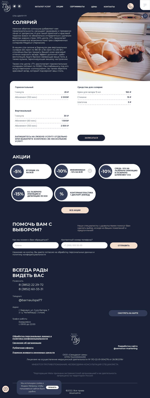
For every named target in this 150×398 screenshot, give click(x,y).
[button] (91, 138)
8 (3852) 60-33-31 (31, 289)
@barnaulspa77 (30, 300)
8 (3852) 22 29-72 (31, 285)
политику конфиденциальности (29, 254)
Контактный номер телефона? (77, 240)
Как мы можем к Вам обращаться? (31, 240)
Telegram (17, 296)
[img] (130, 6)
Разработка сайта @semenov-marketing (125, 347)
